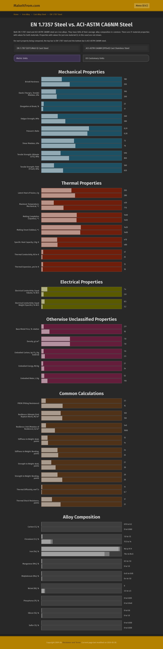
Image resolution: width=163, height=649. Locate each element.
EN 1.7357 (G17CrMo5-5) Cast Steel (32, 48)
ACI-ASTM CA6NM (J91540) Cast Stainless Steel (107, 48)
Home (16, 14)
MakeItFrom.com (27, 6)
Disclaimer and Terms (71, 642)
